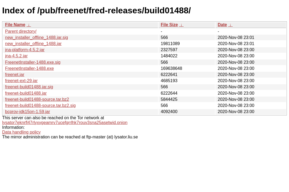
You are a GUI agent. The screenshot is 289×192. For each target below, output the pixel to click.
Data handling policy (21, 132)
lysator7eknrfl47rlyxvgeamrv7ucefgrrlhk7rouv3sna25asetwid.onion (65, 122)
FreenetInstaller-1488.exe (29, 68)
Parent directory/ (20, 31)
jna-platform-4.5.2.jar (25, 49)
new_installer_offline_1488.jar (33, 43)
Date (222, 24)
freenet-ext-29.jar (21, 80)
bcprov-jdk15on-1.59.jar (27, 111)
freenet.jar (14, 74)
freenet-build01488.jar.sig (29, 87)
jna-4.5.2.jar (16, 56)
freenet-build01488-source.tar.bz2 (37, 99)
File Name (15, 24)
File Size (169, 24)
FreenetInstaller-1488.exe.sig (32, 62)
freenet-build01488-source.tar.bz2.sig (40, 105)
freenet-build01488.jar (26, 93)
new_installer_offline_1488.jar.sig (36, 37)
